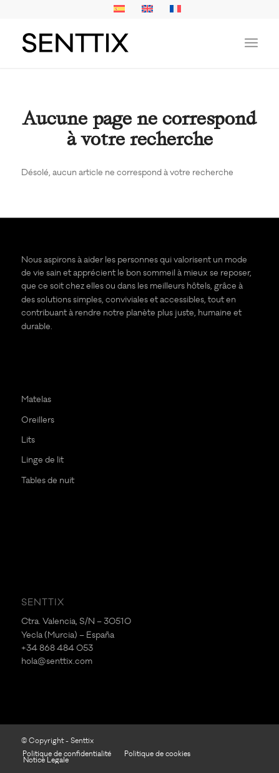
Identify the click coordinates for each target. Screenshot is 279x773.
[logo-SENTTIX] (116, 43)
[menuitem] (251, 43)
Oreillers (37, 420)
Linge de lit (42, 459)
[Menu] (251, 43)
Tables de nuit (47, 480)
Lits (28, 440)
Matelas (36, 399)
